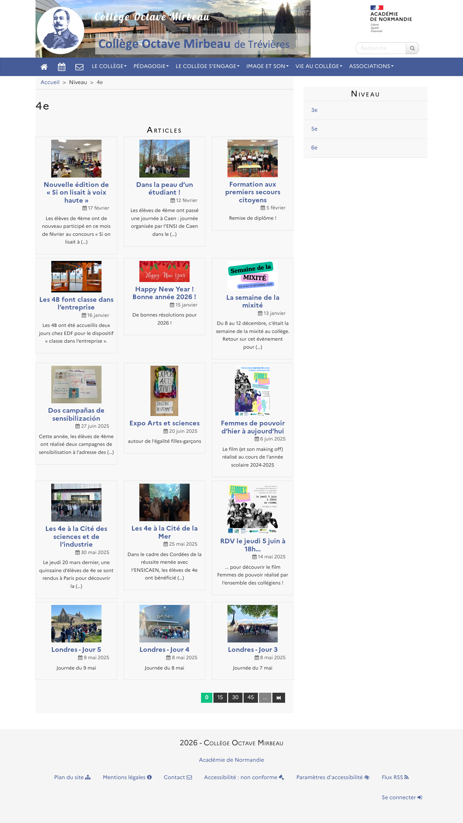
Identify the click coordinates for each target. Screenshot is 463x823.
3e (314, 110)
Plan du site (72, 777)
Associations (371, 66)
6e (314, 148)
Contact (178, 777)
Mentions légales (127, 777)
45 (251, 697)
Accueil (50, 82)
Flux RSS (395, 777)
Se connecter (402, 798)
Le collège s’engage (208, 66)
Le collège (109, 66)
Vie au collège (318, 66)
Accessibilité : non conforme (244, 777)
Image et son (267, 66)
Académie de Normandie (231, 760)
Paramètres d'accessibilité (333, 777)
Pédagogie (151, 66)
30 (235, 697)
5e (314, 129)
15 (220, 697)
